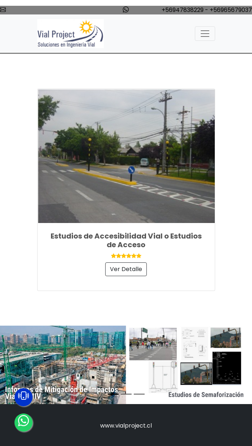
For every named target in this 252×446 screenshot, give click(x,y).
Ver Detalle (126, 269)
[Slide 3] (139, 394)
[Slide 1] (113, 394)
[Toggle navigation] (205, 33)
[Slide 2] (126, 394)
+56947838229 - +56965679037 (207, 10)
